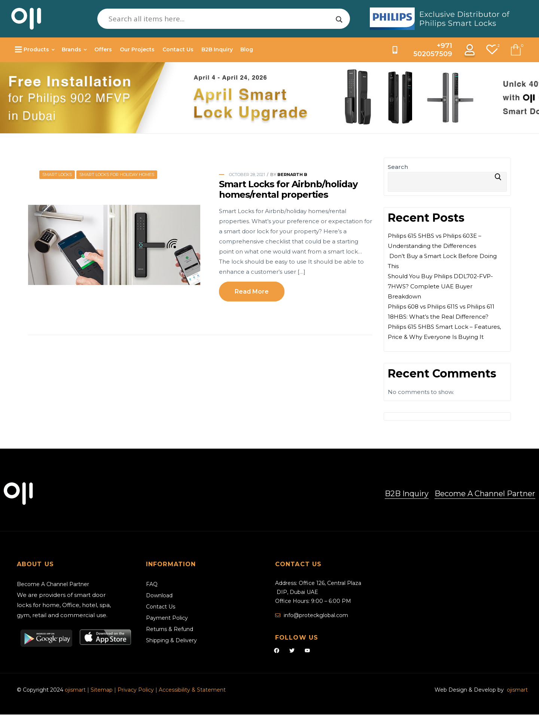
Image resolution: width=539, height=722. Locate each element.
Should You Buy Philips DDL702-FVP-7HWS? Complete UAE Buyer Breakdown (440, 286)
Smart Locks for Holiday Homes (116, 174)
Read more (252, 291)
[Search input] (220, 18)
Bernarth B (292, 174)
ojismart (75, 689)
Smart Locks (57, 174)
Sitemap (102, 689)
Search (398, 166)
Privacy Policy (136, 689)
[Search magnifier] (339, 19)
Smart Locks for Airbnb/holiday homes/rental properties (288, 189)
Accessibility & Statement (192, 689)
